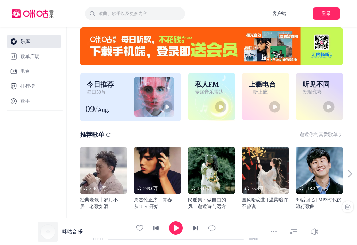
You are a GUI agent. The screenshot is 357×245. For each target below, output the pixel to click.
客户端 (279, 13)
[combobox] (135, 13)
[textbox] (140, 14)
